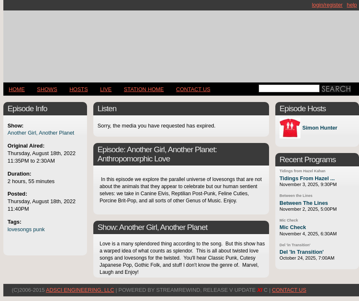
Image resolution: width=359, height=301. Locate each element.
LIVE (106, 89)
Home (17, 89)
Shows (47, 89)
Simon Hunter (319, 128)
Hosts (78, 89)
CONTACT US (193, 89)
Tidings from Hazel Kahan (303, 171)
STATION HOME (144, 89)
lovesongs (20, 229)
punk (39, 229)
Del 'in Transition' (295, 245)
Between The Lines (304, 203)
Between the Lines (296, 196)
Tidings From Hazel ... (307, 178)
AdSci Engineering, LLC (80, 290)
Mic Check (289, 220)
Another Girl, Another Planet (41, 133)
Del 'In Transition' (302, 252)
